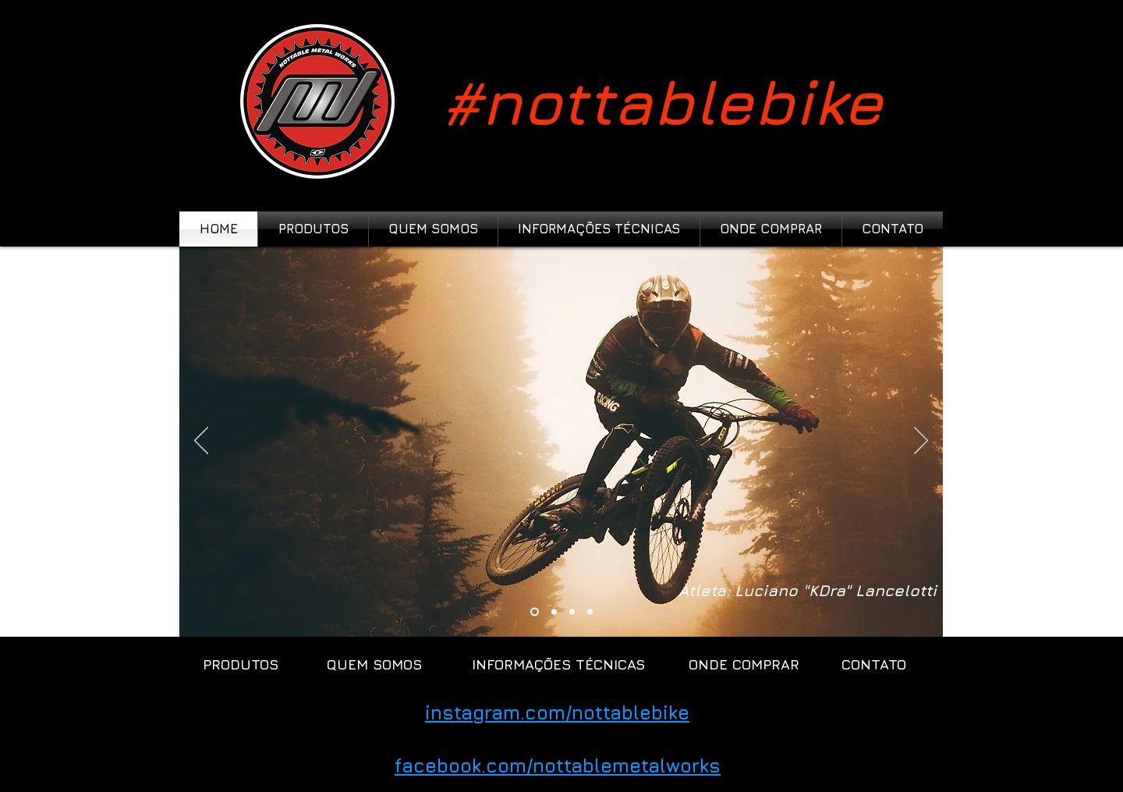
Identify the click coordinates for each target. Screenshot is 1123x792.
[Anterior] (201, 441)
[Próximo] (921, 441)
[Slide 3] (572, 612)
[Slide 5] (590, 612)
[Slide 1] (554, 612)
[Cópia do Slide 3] (534, 612)
